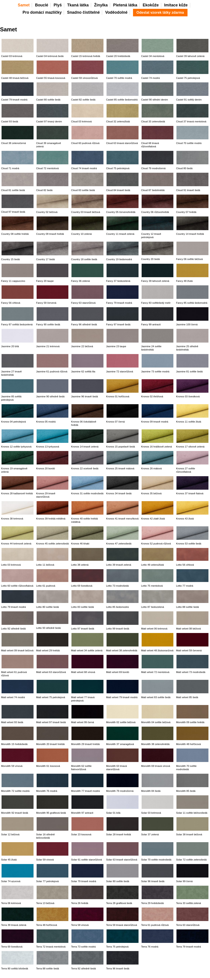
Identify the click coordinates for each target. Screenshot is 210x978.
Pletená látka (125, 5)
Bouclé (41, 5)
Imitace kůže (176, 5)
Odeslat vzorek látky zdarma (160, 12)
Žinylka (101, 5)
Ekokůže (151, 5)
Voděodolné (116, 12)
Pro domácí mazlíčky (42, 12)
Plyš (58, 5)
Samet (24, 5)
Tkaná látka (78, 5)
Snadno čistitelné (83, 12)
